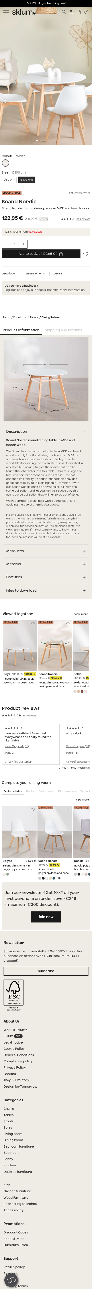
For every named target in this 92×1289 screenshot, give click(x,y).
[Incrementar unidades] (23, 244)
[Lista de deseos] (86, 12)
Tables (34, 317)
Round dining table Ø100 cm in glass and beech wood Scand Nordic (54, 686)
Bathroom (12, 1152)
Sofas (8, 1127)
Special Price (14, 1239)
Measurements (35, 273)
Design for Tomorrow (20, 1086)
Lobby (8, 1159)
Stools (8, 1121)
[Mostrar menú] (6, 12)
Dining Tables (50, 317)
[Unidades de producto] (14, 244)
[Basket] (79, 12)
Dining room (13, 1140)
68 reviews (83, 219)
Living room (13, 1134)
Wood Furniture (16, 1197)
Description (9, 273)
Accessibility (13, 1210)
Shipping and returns (63, 330)
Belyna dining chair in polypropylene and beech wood (19, 869)
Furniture (20, 317)
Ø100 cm (26, 179)
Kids (7, 1185)
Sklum (13, 1036)
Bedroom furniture (19, 1146)
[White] (5, 163)
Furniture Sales (16, 1245)
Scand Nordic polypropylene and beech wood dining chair (54, 873)
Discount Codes (16, 1232)
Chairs (9, 1108)
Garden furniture (17, 1191)
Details (58, 273)
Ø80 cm (9, 179)
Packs (30, 791)
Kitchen (10, 1165)
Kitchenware (67, 791)
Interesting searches (20, 1204)
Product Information (21, 330)
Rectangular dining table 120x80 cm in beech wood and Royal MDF (20, 682)
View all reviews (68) (74, 768)
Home (6, 317)
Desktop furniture (18, 1171)
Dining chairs (13, 791)
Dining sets (46, 791)
